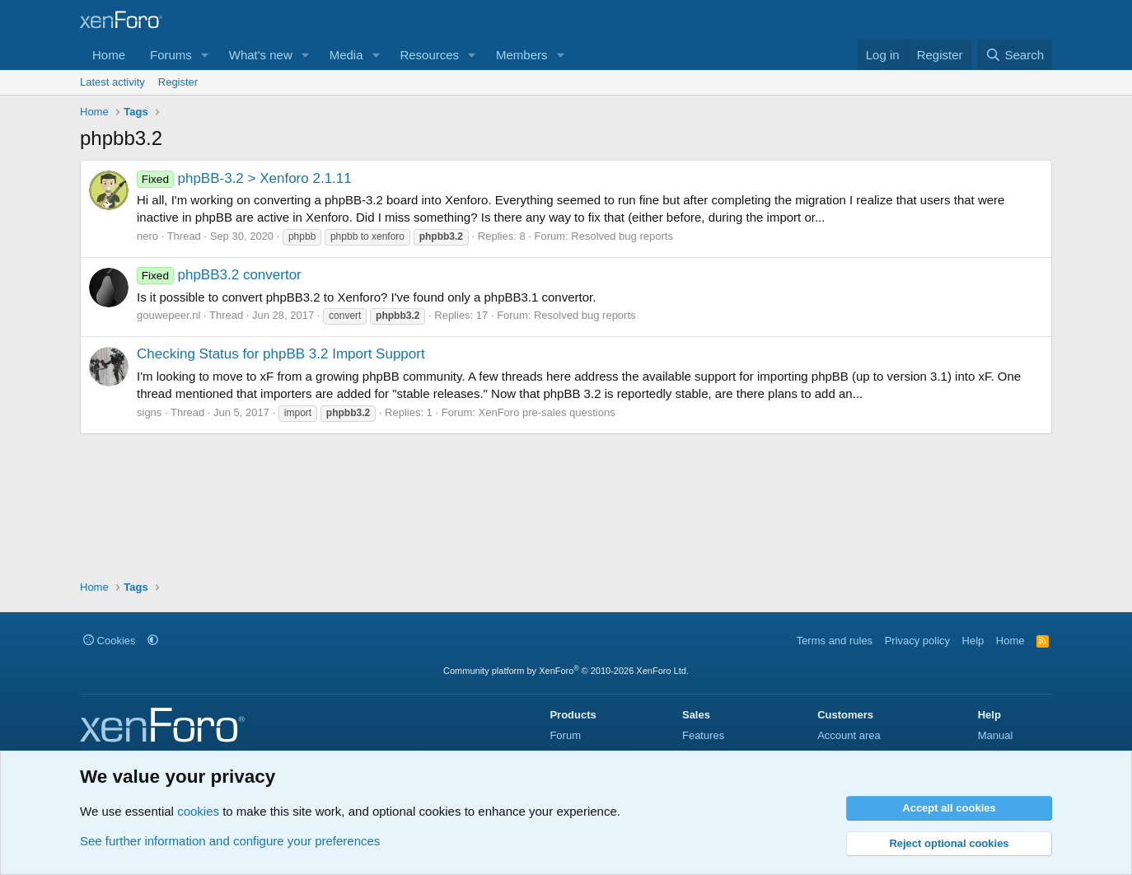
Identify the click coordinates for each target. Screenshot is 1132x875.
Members (522, 55)
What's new (260, 55)
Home (108, 55)
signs (149, 412)
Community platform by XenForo (566, 671)
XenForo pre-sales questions (547, 412)
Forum (565, 735)
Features (703, 735)
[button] (205, 55)
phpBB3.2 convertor (219, 275)
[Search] (1014, 55)
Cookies (109, 640)
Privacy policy (917, 640)
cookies (198, 811)
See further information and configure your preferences (230, 841)
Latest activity (112, 82)
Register (178, 82)
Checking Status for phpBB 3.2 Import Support (281, 354)
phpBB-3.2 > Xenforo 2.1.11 (244, 178)
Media (346, 55)
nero (147, 236)
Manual (995, 735)
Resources (429, 55)
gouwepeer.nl (168, 315)
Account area (849, 735)
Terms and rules (834, 640)
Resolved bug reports (622, 236)
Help (973, 640)
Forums (171, 55)
